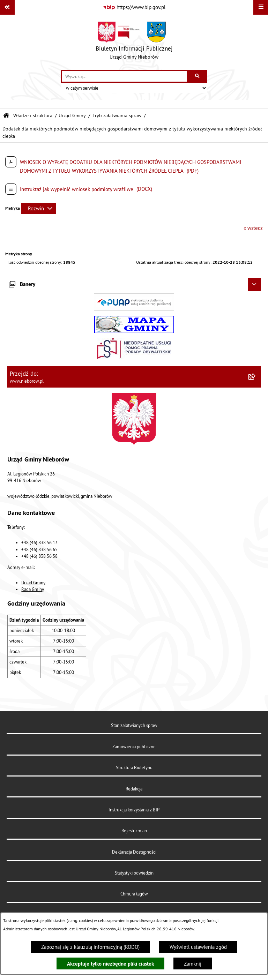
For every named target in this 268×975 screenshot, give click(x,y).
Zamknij (192, 963)
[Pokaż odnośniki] (7, 7)
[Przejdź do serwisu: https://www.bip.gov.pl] (134, 7)
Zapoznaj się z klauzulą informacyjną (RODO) (90, 947)
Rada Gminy (32, 589)
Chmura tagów (134, 894)
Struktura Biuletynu (134, 767)
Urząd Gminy (72, 116)
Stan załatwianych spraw (134, 725)
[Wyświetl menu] (260, 7)
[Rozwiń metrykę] (38, 208)
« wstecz (253, 228)
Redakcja (134, 789)
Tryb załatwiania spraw (116, 116)
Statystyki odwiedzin (134, 873)
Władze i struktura (32, 116)
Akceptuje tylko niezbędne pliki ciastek (110, 963)
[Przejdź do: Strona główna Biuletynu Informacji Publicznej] (6, 115)
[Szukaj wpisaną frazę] (197, 76)
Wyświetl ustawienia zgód (198, 947)
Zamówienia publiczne (134, 746)
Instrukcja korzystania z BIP (134, 809)
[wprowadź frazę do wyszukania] (124, 76)
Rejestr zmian (134, 830)
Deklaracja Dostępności (134, 852)
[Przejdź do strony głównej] (134, 42)
